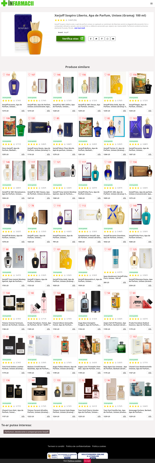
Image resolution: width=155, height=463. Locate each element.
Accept (87, 460)
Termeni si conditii (56, 446)
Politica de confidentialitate (78, 446)
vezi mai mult (79, 28)
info (23, 111)
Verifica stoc (73, 38)
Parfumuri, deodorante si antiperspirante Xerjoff (26, 431)
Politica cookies (99, 446)
